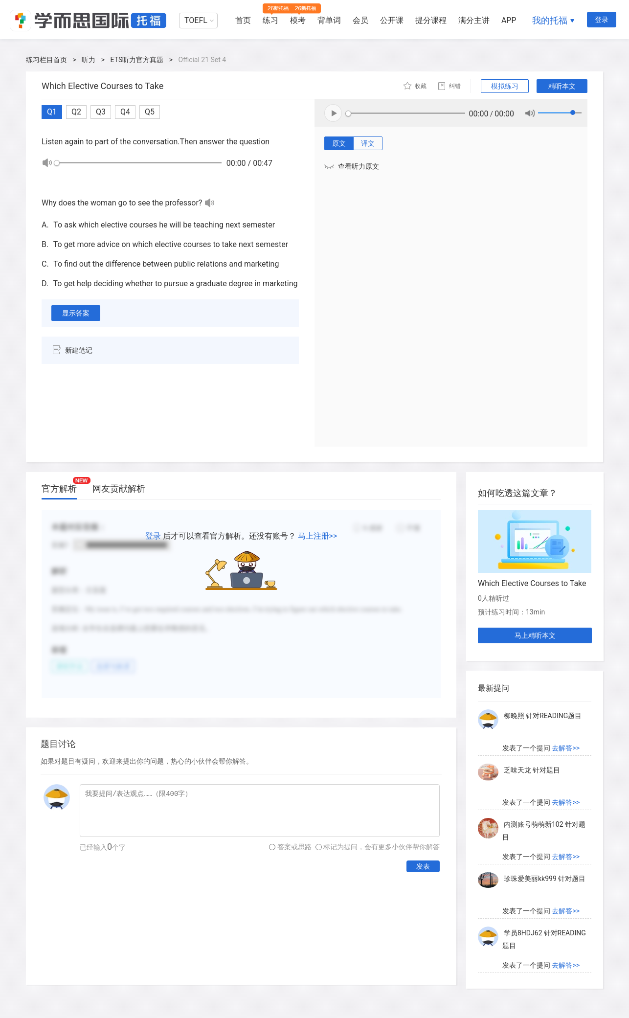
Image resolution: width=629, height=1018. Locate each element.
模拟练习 (504, 86)
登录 (601, 19)
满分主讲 (474, 20)
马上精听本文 (535, 635)
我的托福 (549, 20)
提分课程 (431, 20)
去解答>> (566, 748)
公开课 (392, 20)
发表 (423, 866)
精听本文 (562, 86)
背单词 (329, 20)
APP (509, 20)
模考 (298, 20)
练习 (270, 20)
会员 (360, 20)
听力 (88, 60)
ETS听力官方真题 (137, 60)
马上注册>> (317, 536)
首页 (243, 20)
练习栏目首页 (46, 60)
